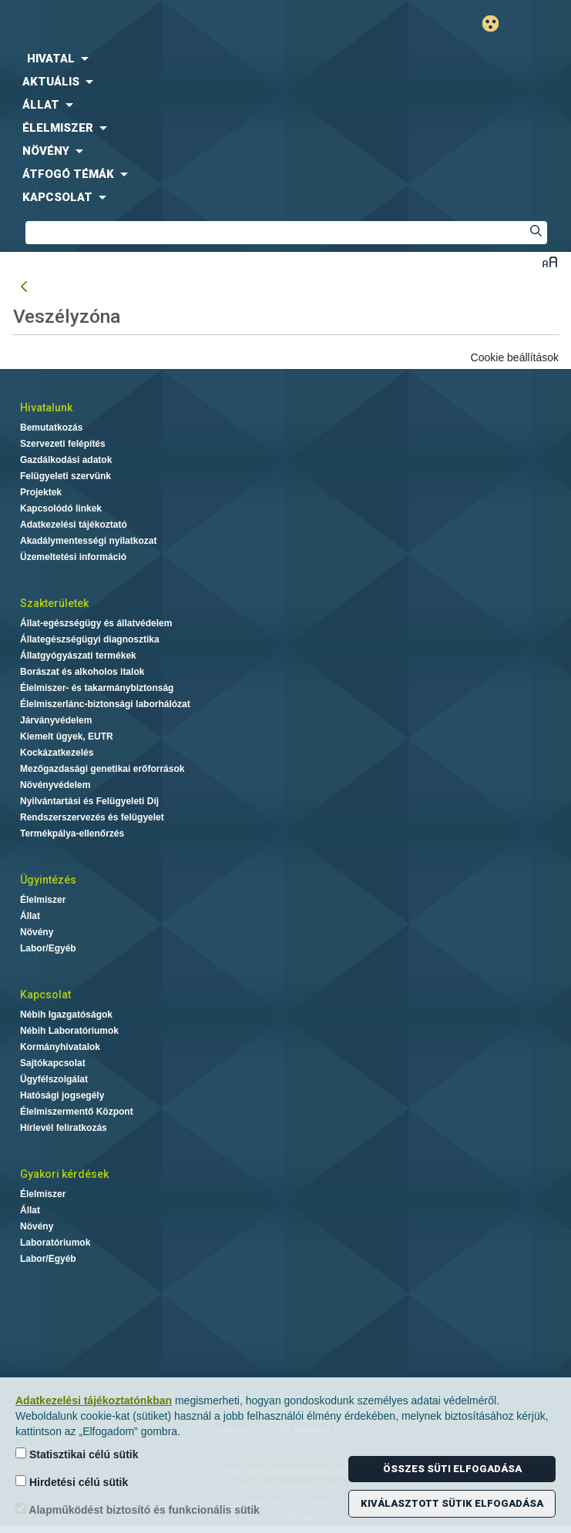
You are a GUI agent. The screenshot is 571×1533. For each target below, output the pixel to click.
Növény (36, 932)
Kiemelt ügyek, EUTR (66, 736)
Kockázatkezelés (56, 752)
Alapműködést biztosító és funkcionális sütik (137, 1509)
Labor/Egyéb (48, 948)
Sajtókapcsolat (53, 1063)
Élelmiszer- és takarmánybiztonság (96, 688)
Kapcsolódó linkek (61, 508)
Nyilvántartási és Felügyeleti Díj (89, 801)
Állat (30, 916)
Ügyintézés (48, 880)
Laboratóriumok (55, 1242)
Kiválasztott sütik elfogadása (452, 1503)
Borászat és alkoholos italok (82, 671)
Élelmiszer (42, 899)
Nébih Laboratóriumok (69, 1030)
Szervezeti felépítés (63, 443)
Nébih (143, 24)
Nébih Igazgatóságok (66, 1014)
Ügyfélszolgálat (54, 1079)
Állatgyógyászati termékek (78, 655)
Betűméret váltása (549, 261)
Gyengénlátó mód (496, 23)
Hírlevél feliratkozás (63, 1127)
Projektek (41, 492)
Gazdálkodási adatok (66, 460)
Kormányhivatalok (60, 1047)
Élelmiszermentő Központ (76, 1111)
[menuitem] (285, 58)
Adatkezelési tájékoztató (73, 524)
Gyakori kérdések (64, 1174)
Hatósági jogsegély (62, 1095)
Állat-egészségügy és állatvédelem (96, 623)
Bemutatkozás (51, 427)
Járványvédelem (56, 720)
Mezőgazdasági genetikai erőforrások (102, 768)
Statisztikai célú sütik (77, 1454)
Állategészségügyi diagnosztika (90, 639)
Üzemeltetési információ (73, 557)
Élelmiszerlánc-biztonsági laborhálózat (105, 704)
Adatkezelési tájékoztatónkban (93, 1400)
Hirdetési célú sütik (71, 1481)
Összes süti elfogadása (452, 1468)
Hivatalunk (46, 407)
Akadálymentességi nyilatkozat (88, 540)
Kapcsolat (45, 994)
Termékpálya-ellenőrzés (72, 833)
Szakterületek (54, 603)
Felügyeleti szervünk (65, 476)
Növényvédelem (55, 785)
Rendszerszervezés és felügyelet (92, 817)
